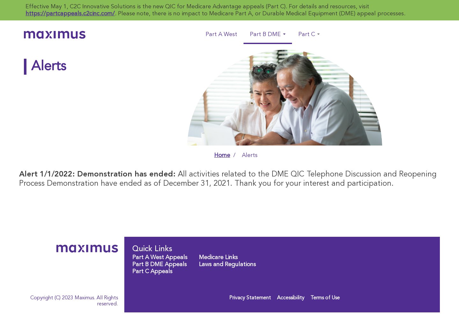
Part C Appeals (152, 271)
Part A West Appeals (159, 257)
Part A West (221, 34)
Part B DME (268, 34)
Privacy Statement (250, 298)
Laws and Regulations (227, 264)
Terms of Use (325, 298)
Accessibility (290, 298)
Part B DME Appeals (159, 264)
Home (222, 155)
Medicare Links (218, 257)
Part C (309, 34)
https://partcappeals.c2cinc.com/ (70, 14)
